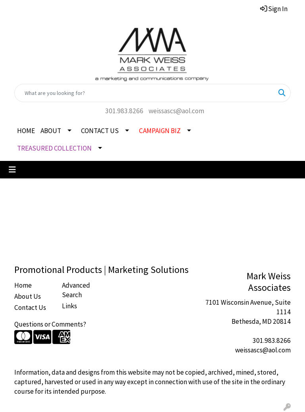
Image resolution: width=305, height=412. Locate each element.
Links (69, 306)
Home (23, 285)
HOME (26, 130)
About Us (27, 296)
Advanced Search (76, 290)
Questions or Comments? (50, 324)
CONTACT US (100, 130)
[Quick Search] (144, 93)
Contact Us (30, 307)
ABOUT (51, 130)
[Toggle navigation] (12, 169)
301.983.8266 (124, 110)
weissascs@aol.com (176, 110)
